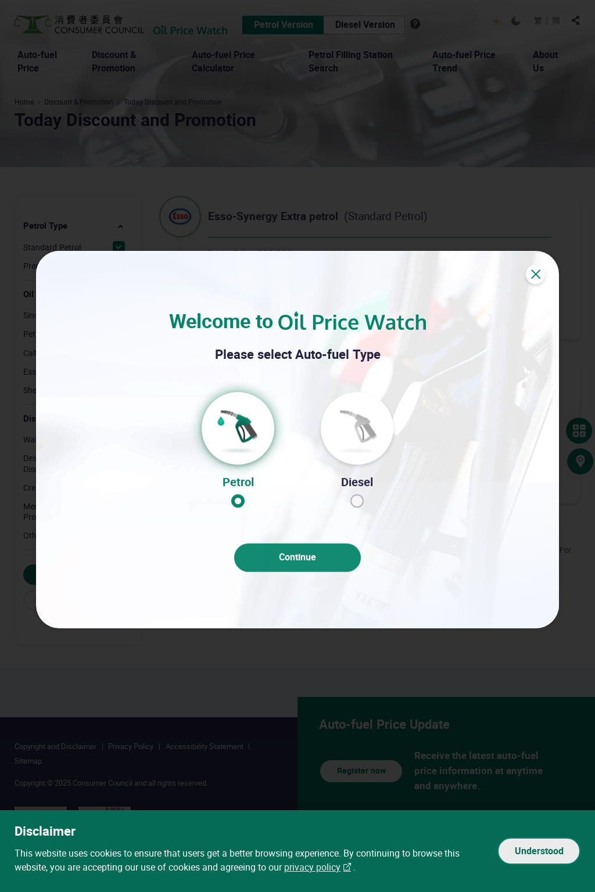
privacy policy (312, 868)
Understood (539, 851)
